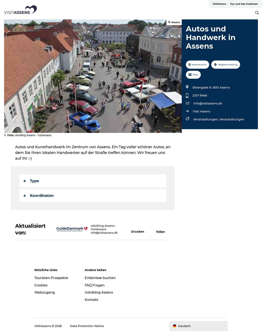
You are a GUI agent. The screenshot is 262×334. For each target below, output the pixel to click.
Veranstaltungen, (206, 119)
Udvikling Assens (99, 292)
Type (31, 181)
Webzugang (44, 292)
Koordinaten (39, 195)
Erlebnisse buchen (100, 278)
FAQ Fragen (95, 285)
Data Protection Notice (87, 326)
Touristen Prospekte (51, 278)
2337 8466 (199, 95)
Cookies (40, 285)
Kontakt (91, 300)
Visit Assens (201, 111)
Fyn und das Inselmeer (244, 3)
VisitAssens (219, 3)
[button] (139, 229)
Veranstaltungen (231, 119)
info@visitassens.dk (207, 103)
